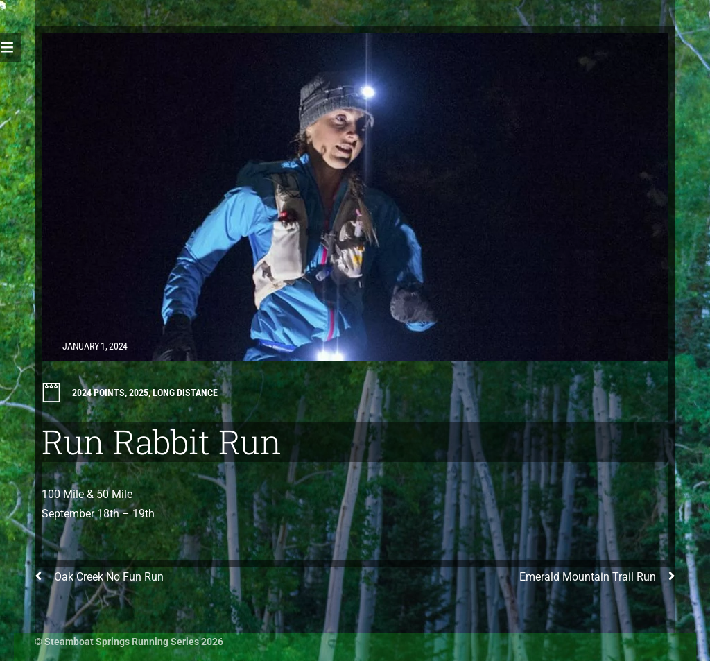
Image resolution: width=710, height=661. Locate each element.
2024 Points (98, 392)
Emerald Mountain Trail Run (597, 576)
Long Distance (185, 392)
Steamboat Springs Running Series (121, 641)
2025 (138, 392)
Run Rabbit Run (162, 441)
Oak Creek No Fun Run (99, 576)
